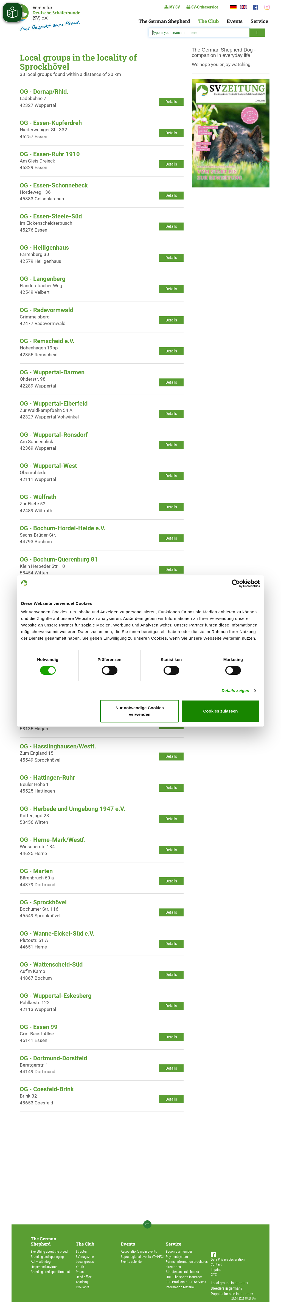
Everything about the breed (49, 1251)
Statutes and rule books (182, 1272)
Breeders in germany (226, 1288)
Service (259, 21)
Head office (84, 1277)
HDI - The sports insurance (184, 1277)
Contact (216, 1264)
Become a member (179, 1251)
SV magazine (85, 1257)
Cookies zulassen (220, 711)
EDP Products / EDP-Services (186, 1282)
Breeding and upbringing (47, 1257)
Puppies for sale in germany (232, 1294)
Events (235, 21)
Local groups (85, 1262)
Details (171, 101)
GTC (214, 1274)
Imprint (216, 1269)
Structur (81, 1251)
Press (80, 1272)
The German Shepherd (164, 21)
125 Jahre (82, 1287)
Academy (82, 1282)
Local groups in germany (229, 1283)
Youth (80, 1267)
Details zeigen (235, 690)
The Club (208, 21)
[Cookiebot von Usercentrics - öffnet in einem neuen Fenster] (236, 583)
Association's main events (139, 1251)
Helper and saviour (44, 1267)
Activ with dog (40, 1262)
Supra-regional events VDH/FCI (142, 1257)
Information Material (180, 1287)
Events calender (132, 1262)
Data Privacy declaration (228, 1259)
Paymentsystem (177, 1257)
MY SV (172, 7)
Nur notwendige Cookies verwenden (140, 711)
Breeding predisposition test (50, 1272)
